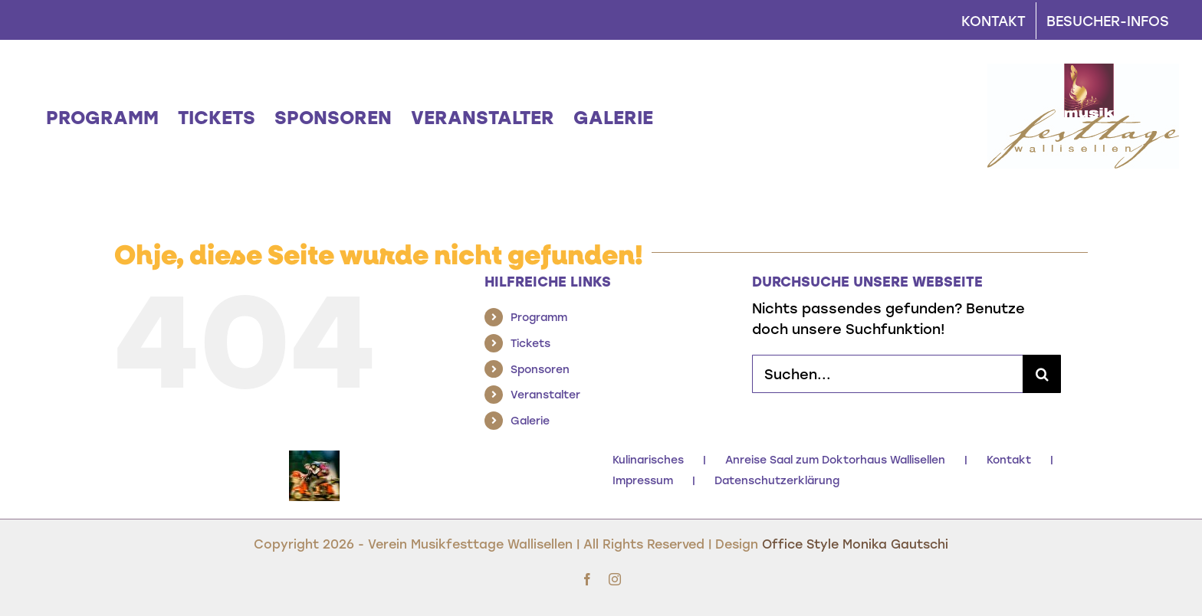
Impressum (642, 480)
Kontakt (1009, 459)
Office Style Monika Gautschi (855, 544)
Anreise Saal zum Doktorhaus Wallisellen (835, 459)
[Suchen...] (887, 374)
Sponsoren (540, 369)
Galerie (530, 420)
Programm (539, 317)
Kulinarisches (648, 459)
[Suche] (1042, 374)
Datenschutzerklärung (776, 480)
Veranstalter (545, 394)
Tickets (530, 343)
